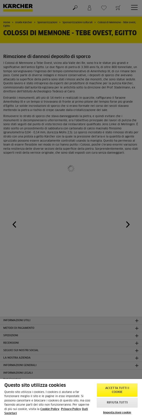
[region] (71, 399)
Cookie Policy (49, 409)
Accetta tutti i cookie (117, 390)
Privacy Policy (71, 409)
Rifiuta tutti (117, 402)
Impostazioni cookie (117, 412)
